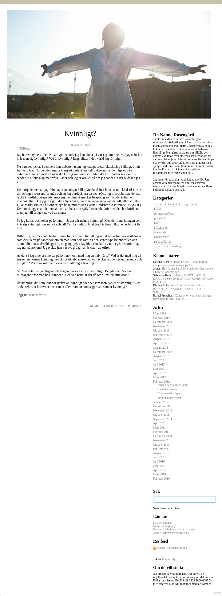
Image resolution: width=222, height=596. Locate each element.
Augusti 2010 (161, 453)
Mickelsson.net (162, 522)
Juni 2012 (159, 364)
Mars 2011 (159, 427)
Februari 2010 (161, 478)
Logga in (217, 593)
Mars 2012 (159, 377)
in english (160, 232)
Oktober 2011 (161, 414)
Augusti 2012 (161, 356)
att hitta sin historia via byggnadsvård (176, 204)
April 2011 (159, 423)
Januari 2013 (160, 347)
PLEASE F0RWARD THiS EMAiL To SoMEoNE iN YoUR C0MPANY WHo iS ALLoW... (183, 279)
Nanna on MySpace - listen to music (174, 529)
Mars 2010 (159, 474)
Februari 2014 (161, 317)
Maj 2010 (158, 466)
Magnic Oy (168, 559)
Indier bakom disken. (169, 397)
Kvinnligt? (80, 133)
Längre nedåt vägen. (169, 393)
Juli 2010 (158, 457)
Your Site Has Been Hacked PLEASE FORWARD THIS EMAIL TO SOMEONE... (178, 289)
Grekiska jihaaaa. (167, 389)
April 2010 (159, 470)
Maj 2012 (158, 368)
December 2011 (162, 406)
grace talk (160, 218)
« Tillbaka (23, 148)
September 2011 (162, 419)
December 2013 (162, 322)
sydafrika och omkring (167, 246)
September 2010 (162, 448)
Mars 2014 (159, 313)
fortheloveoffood (164, 213)
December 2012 (162, 351)
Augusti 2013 (161, 339)
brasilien (159, 209)
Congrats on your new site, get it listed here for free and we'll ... (183, 297)
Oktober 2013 (161, 330)
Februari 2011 (161, 431)
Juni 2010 (159, 461)
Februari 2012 (161, 381)
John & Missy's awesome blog (171, 532)
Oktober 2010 (161, 444)
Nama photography (164, 526)
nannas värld (37, 295)
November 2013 (162, 326)
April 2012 (159, 373)
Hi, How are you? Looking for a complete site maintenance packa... (180, 263)
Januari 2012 (160, 402)
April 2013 (159, 343)
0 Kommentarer (100, 306)
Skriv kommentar (129, 306)
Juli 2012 (158, 360)
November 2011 (162, 410)
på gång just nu (163, 241)
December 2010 (162, 436)
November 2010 (162, 440)
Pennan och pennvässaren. (172, 385)
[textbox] (184, 499)
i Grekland (160, 227)
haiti (156, 223)
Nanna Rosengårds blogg (172, 547)
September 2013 (162, 334)
